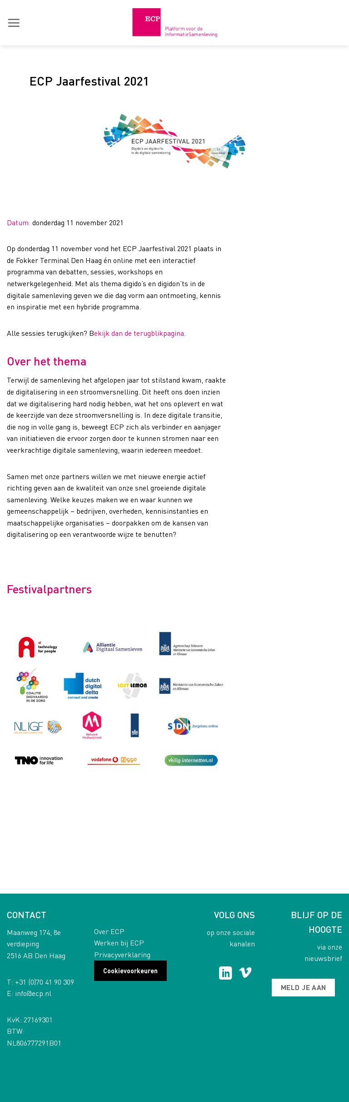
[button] (13, 22)
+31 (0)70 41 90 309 (44, 981)
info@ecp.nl (33, 993)
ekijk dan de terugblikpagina (139, 333)
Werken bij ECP (119, 942)
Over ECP (109, 931)
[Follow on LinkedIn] (225, 974)
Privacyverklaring (122, 954)
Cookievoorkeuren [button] (130, 970)
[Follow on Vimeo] (245, 974)
